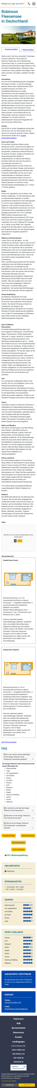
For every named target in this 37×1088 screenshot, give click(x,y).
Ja (15, 541)
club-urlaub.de (18, 1058)
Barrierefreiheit (18, 1028)
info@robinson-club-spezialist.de (16, 1009)
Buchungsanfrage (28, 835)
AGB (19, 1023)
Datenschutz (18, 1032)
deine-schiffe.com (18, 1050)
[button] (4, 35)
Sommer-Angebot (10, 49)
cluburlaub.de (18, 1062)
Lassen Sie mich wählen (8, 1081)
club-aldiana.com (18, 1054)
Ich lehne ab (9, 1085)
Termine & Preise (9, 835)
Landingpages (18, 1041)
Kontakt (18, 1037)
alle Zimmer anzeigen (8, 742)
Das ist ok (27, 1085)
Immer (20, 541)
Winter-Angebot (27, 50)
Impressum (18, 1019)
